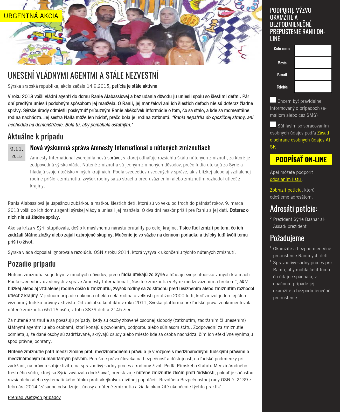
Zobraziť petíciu (286, 190)
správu (114, 157)
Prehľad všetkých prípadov (34, 397)
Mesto (282, 62)
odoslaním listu (286, 179)
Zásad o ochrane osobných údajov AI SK (300, 140)
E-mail (282, 74)
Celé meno (282, 48)
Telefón (282, 87)
